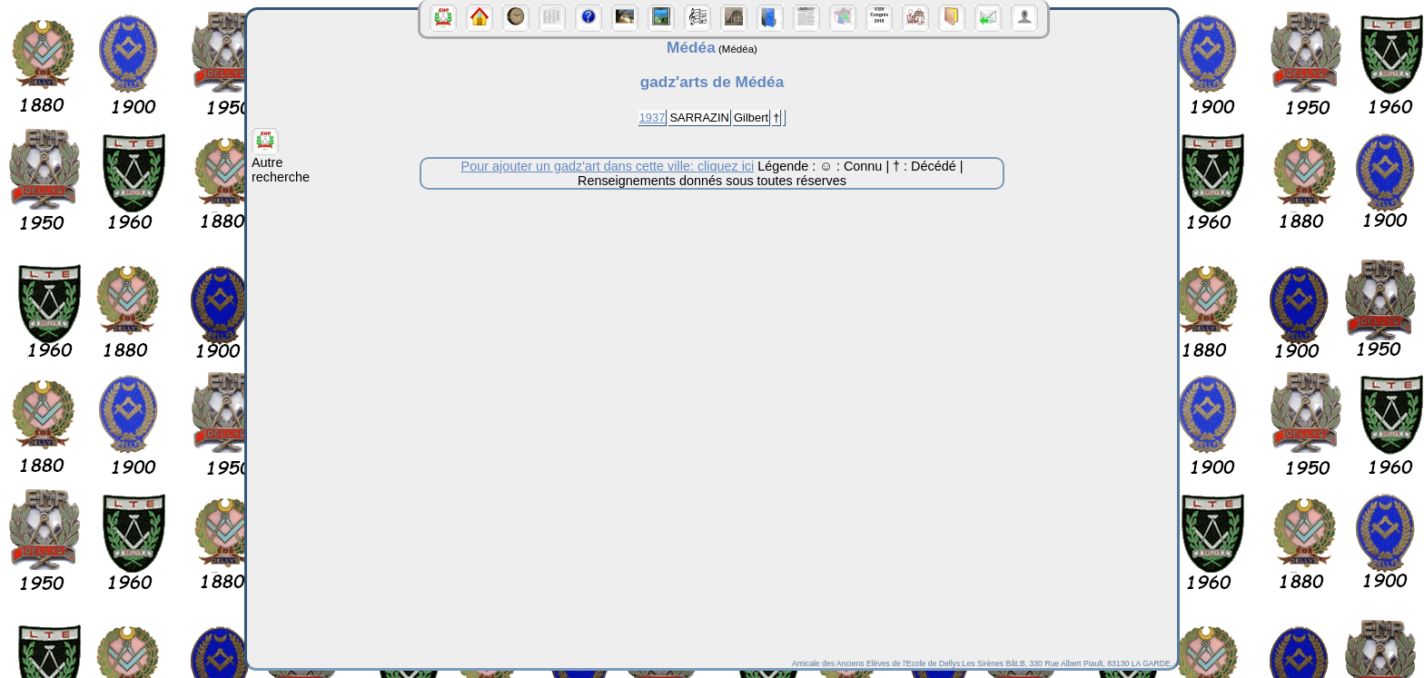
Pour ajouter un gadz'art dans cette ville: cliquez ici (608, 166)
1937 (652, 117)
